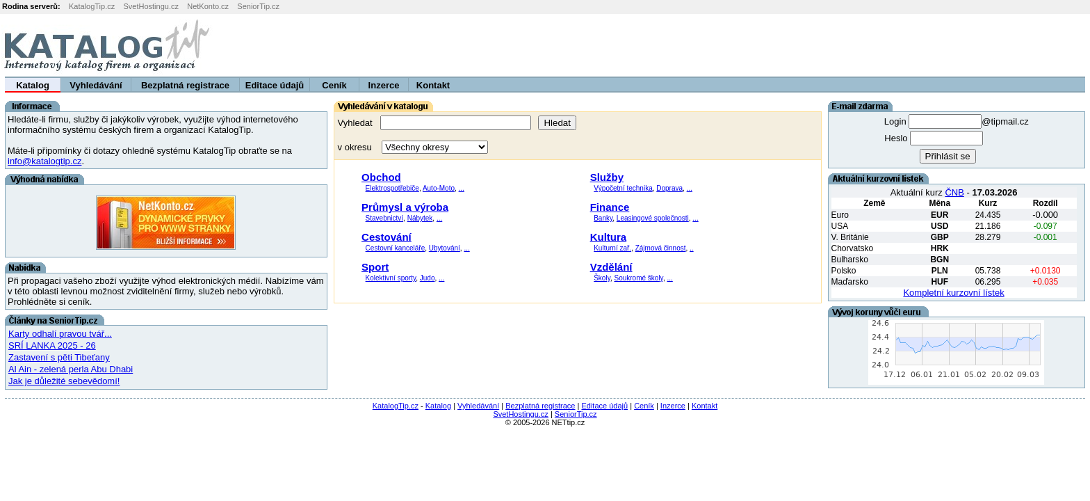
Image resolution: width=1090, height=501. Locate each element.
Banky (603, 218)
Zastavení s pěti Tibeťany (59, 357)
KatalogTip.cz (92, 6)
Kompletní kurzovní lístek (953, 292)
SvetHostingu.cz (150, 6)
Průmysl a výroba (404, 207)
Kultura (608, 237)
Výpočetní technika (623, 188)
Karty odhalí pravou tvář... (60, 333)
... (461, 188)
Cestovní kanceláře (395, 248)
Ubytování (444, 248)
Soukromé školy (638, 278)
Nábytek (420, 218)
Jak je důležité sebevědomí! (64, 381)
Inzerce (384, 85)
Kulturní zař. (612, 248)
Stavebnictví (384, 218)
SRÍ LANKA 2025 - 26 (52, 345)
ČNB (954, 192)
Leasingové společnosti (653, 218)
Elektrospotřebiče (392, 188)
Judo (427, 278)
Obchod (381, 177)
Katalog (32, 85)
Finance (610, 207)
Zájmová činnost (660, 248)
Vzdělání (611, 267)
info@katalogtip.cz (44, 161)
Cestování (386, 237)
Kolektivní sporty (391, 278)
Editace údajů (274, 85)
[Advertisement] (917, 45)
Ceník (334, 85)
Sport (375, 267)
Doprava (669, 188)
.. (692, 248)
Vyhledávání (96, 85)
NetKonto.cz (208, 6)
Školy (602, 278)
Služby (607, 177)
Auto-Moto (439, 188)
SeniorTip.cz (258, 6)
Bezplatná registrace (185, 85)
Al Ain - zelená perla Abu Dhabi (70, 369)
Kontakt (433, 85)
